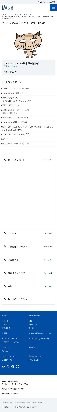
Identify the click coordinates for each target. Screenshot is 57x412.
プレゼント (32, 324)
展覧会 (4, 315)
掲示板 (31, 328)
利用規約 (5, 407)
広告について (7, 360)
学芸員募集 (6, 328)
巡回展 (4, 333)
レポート (5, 321)
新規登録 (31, 347)
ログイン (5, 347)
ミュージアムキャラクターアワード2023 (15, 16)
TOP (3, 14)
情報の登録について (36, 356)
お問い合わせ (33, 360)
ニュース (5, 324)
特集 (30, 321)
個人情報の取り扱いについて (26, 407)
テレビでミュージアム (10, 339)
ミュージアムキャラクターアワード (18, 14)
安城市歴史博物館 (10, 66)
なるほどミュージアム (10, 342)
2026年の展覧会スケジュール (39, 333)
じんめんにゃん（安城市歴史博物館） (42, 16)
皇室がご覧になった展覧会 (38, 339)
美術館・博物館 (34, 315)
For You (5, 351)
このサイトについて (9, 356)
